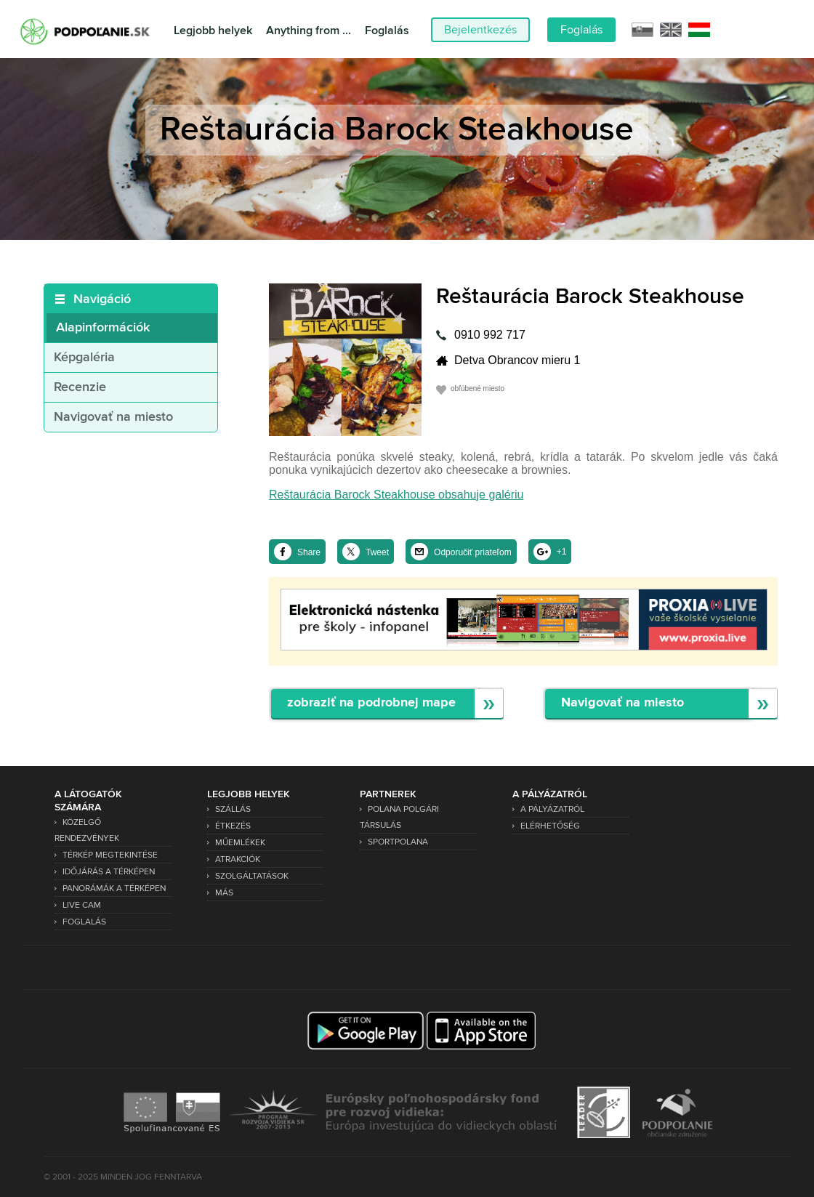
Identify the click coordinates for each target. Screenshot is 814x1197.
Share (309, 552)
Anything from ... (308, 31)
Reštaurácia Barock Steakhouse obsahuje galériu (396, 494)
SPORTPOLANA (398, 842)
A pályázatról (552, 809)
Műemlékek (240, 842)
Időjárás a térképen (109, 871)
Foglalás (387, 31)
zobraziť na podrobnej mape (371, 703)
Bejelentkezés (480, 30)
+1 (562, 551)
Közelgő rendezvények (87, 830)
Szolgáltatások (252, 876)
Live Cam (82, 905)
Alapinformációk (103, 328)
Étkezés (233, 826)
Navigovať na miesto (113, 417)
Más (224, 892)
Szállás (233, 809)
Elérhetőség (550, 826)
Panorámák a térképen (114, 888)
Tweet (377, 552)
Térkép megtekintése (110, 855)
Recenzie (80, 387)
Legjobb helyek (213, 31)
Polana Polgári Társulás (399, 817)
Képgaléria (84, 358)
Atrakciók (237, 859)
